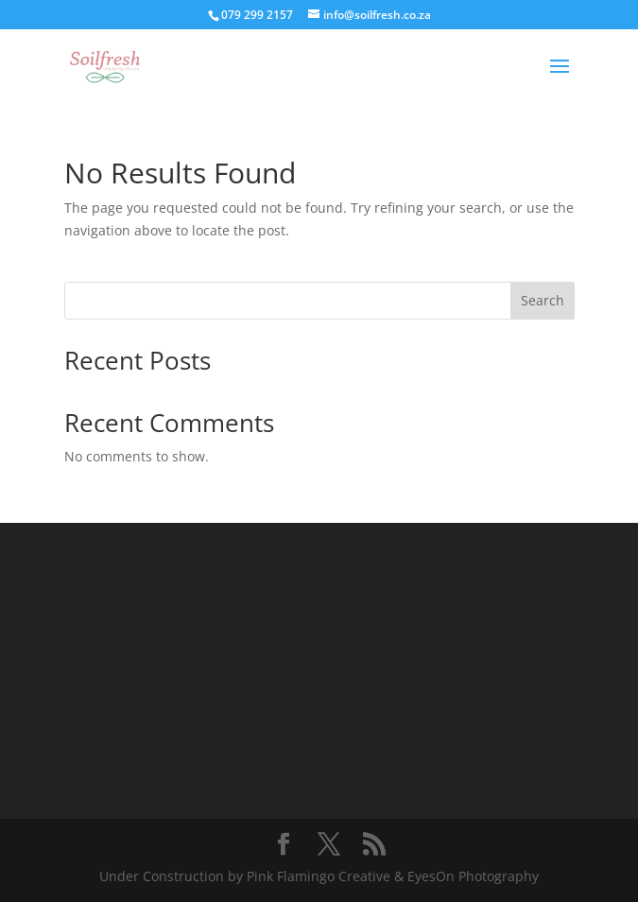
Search (542, 300)
